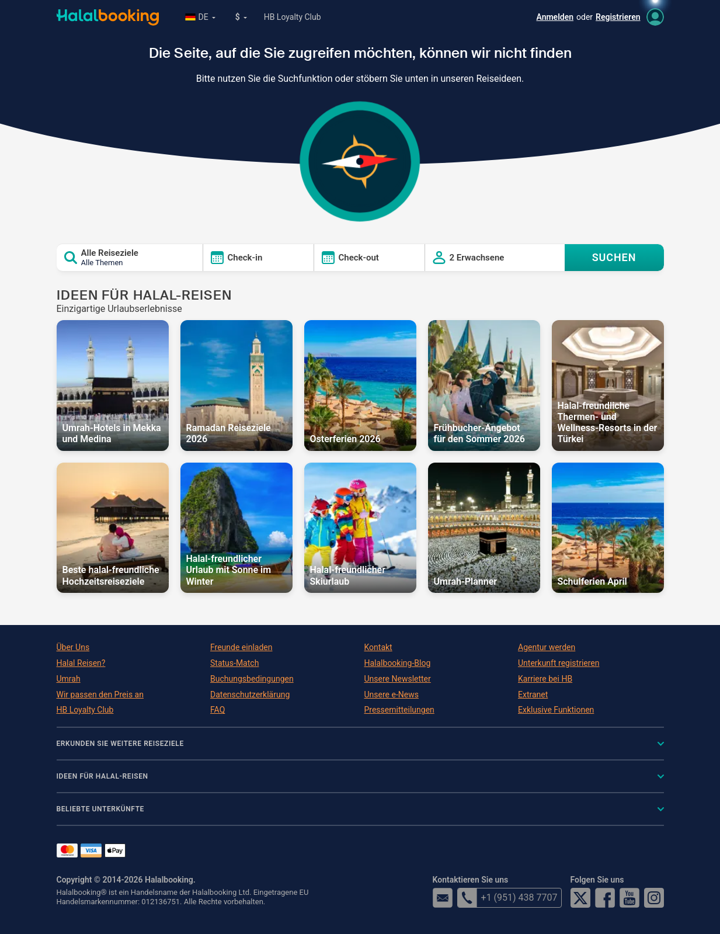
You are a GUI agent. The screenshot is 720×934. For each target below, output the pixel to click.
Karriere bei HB (545, 678)
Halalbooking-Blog (397, 663)
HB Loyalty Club (292, 17)
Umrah (69, 678)
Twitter (580, 898)
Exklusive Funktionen (556, 709)
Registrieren (618, 17)
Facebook (605, 898)
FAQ (217, 709)
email (443, 898)
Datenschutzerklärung (250, 694)
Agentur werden (546, 647)
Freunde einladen (241, 647)
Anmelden (554, 17)
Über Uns (73, 647)
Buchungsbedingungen (252, 678)
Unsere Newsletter (397, 678)
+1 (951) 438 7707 (507, 898)
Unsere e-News (391, 694)
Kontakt (378, 647)
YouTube (629, 898)
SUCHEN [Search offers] (614, 257)
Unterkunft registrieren (558, 663)
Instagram (654, 898)
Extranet (533, 694)
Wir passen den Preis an (100, 694)
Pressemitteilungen (399, 709)
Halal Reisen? (81, 663)
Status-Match (234, 663)
